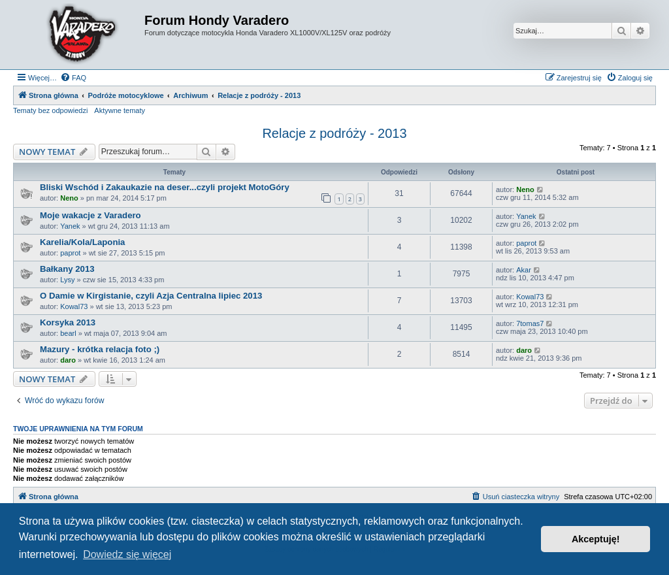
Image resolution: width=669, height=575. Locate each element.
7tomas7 (530, 323)
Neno (69, 198)
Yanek (70, 226)
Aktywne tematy (119, 110)
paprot (70, 253)
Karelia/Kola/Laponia (82, 242)
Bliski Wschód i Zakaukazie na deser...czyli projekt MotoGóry (164, 187)
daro (68, 360)
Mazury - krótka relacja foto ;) (99, 349)
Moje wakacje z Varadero (90, 215)
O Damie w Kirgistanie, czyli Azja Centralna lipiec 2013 (151, 296)
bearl (68, 333)
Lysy (67, 280)
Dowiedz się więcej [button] (127, 554)
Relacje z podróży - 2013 (334, 133)
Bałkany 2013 (67, 269)
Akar (523, 270)
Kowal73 (74, 306)
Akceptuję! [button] (596, 539)
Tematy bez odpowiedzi (50, 110)
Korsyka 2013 (67, 322)
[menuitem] (73, 78)
